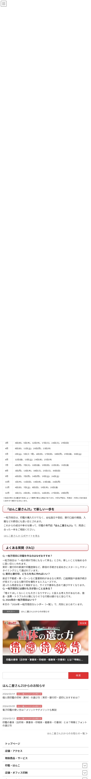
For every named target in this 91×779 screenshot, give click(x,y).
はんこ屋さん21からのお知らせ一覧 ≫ (67, 733)
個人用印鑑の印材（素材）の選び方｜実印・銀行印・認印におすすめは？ (41, 697)
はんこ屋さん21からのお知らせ (35, 611)
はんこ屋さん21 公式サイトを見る (22, 535)
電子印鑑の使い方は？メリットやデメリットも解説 (29, 709)
